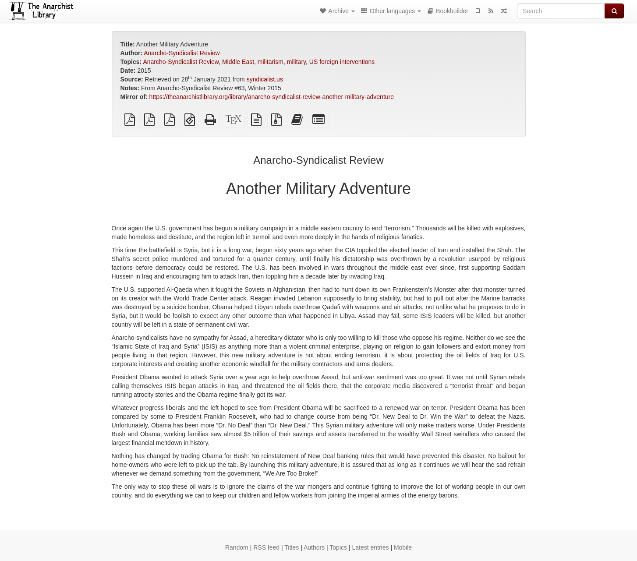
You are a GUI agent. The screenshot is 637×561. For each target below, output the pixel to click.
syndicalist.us (265, 79)
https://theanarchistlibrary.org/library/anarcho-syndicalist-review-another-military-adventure (271, 96)
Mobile (403, 547)
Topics (338, 547)
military (296, 61)
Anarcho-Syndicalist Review (182, 52)
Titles (291, 547)
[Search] (561, 11)
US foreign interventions (342, 61)
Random (236, 547)
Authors (314, 547)
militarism (270, 61)
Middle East (238, 61)
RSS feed (266, 547)
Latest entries (370, 547)
